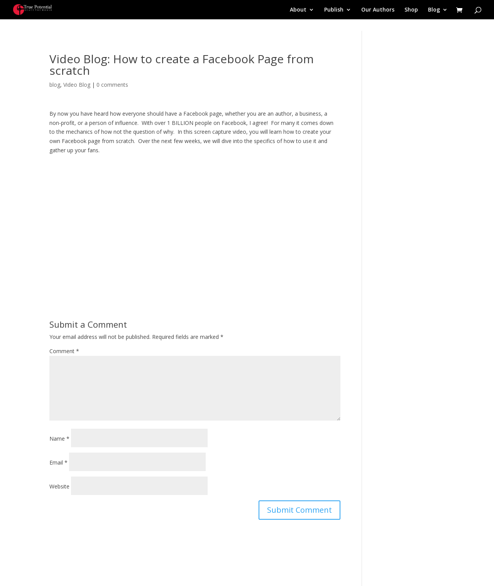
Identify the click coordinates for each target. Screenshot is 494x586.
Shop (411, 10)
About (298, 10)
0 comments (112, 84)
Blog (434, 10)
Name (59, 438)
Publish (333, 10)
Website (59, 486)
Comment (64, 351)
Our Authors (377, 10)
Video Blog (76, 84)
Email (58, 462)
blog (54, 84)
